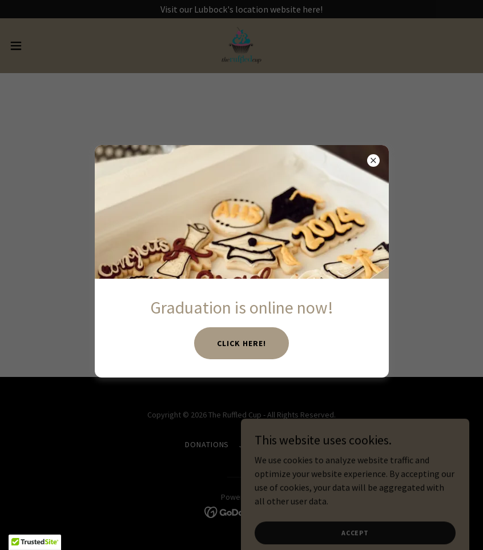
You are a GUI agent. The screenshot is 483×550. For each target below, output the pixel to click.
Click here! (241, 343)
